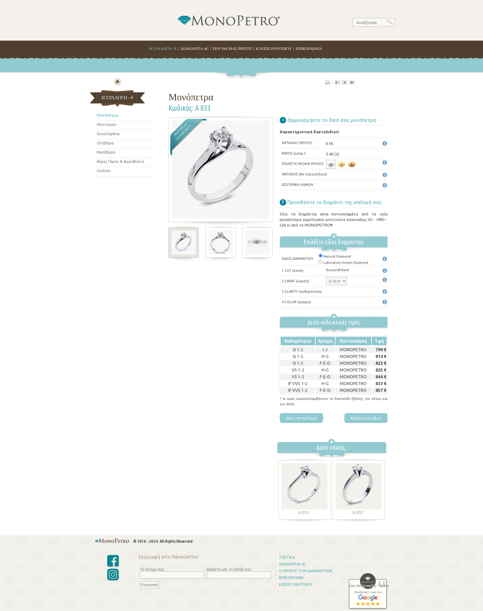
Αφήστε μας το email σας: (229, 569)
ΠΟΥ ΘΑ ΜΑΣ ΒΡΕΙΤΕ (232, 48)
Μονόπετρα (107, 115)
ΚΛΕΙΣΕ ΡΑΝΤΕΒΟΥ (274, 48)
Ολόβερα (105, 143)
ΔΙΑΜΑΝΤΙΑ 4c (292, 564)
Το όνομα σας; (152, 569)
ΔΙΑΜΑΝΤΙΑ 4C (195, 48)
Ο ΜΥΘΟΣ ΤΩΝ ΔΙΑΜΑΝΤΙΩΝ (305, 571)
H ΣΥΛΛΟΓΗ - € (163, 48)
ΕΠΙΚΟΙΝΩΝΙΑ (309, 48)
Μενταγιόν (106, 124)
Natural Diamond (335, 256)
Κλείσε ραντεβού (366, 418)
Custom (104, 170)
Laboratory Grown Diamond (343, 262)
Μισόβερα (106, 152)
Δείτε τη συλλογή (301, 418)
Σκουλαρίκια (108, 133)
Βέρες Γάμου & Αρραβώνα (120, 161)
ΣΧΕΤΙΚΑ (287, 557)
